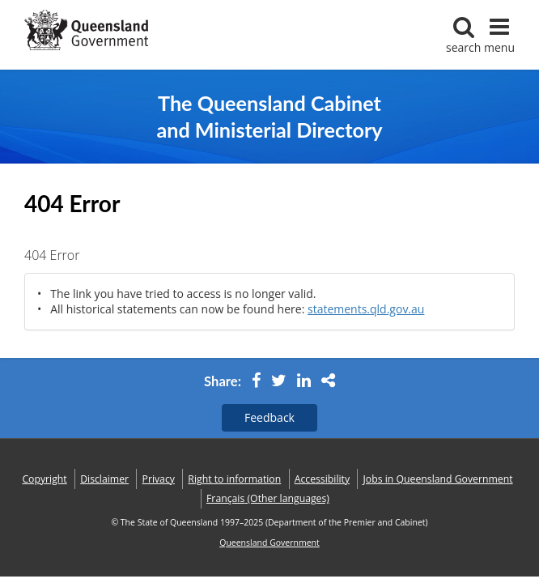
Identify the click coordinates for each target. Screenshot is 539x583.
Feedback (269, 417)
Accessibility (322, 479)
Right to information (234, 479)
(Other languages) (267, 498)
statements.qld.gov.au (366, 309)
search (463, 35)
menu (499, 35)
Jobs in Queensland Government (438, 479)
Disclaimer (104, 479)
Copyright (44, 479)
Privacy (158, 479)
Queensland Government (269, 542)
